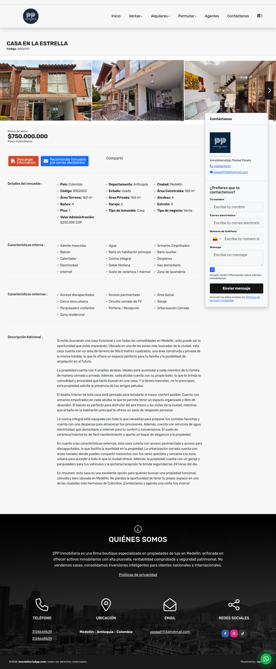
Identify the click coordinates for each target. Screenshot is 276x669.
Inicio (116, 16)
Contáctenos (238, 16)
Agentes (212, 16)
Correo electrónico (223, 215)
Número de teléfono (224, 231)
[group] (45, 90)
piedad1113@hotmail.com (231, 172)
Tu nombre (218, 199)
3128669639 (222, 166)
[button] (120, 120)
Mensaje (216, 247)
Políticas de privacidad (138, 575)
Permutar (186, 16)
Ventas (135, 16)
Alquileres (159, 16)
